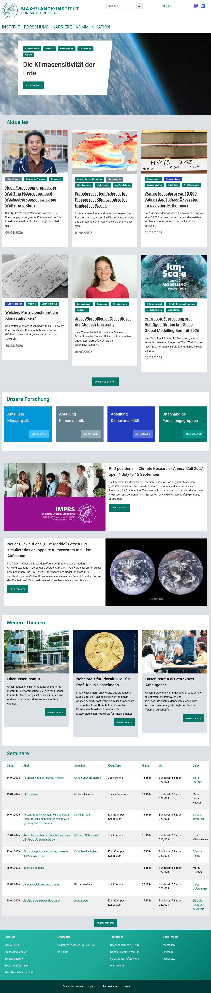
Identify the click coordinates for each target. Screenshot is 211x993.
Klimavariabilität (173, 179)
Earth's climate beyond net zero (42, 900)
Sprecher (79, 765)
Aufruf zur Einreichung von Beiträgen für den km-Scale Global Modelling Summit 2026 (172, 324)
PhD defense (31, 794)
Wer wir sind (12, 945)
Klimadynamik (13, 179)
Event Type (114, 765)
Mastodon (169, 945)
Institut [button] (11, 27)
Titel (26, 765)
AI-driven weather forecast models (44, 777)
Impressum (93, 986)
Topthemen (116, 937)
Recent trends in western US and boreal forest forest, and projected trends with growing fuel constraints (47, 819)
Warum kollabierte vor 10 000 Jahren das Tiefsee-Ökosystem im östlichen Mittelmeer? (172, 199)
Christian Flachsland (86, 851)
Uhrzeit (146, 765)
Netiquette (169, 958)
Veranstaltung (174, 310)
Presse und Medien (16, 951)
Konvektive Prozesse (35, 179)
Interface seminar (34, 867)
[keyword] (121, 6)
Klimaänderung (66, 49)
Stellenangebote (14, 958)
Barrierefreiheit (110, 986)
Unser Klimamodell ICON (124, 945)
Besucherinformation (17, 965)
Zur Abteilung (39, 434)
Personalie (55, 179)
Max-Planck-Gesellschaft (19, 972)
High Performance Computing (181, 304)
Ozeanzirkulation (154, 185)
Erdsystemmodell (154, 304)
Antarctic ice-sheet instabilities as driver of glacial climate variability (47, 837)
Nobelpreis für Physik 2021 (126, 951)
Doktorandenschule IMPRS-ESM (76, 945)
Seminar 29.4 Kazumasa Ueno (41, 884)
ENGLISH (166, 6)
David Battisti (82, 814)
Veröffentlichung (122, 185)
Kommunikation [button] (93, 27)
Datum (10, 765)
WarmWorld (117, 965)
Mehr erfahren (33, 85)
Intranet (126, 986)
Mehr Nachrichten (105, 381)
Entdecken (63, 937)
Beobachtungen (32, 49)
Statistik (32, 304)
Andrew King (81, 900)
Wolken (28, 55)
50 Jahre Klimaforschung (125, 958)
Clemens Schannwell (86, 835)
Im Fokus (49, 49)
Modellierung (85, 49)
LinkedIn (168, 951)
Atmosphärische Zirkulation (89, 179)
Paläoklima (173, 185)
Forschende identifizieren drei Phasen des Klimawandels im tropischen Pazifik (101, 199)
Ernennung (102, 304)
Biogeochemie (153, 179)
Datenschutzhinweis (73, 986)
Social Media (170, 937)
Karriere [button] (62, 27)
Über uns (10, 937)
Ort (161, 765)
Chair (196, 765)
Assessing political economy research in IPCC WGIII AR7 (46, 853)
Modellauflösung (154, 310)
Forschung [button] (36, 27)
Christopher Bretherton (87, 777)
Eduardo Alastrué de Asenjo (198, 905)
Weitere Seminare (106, 923)
